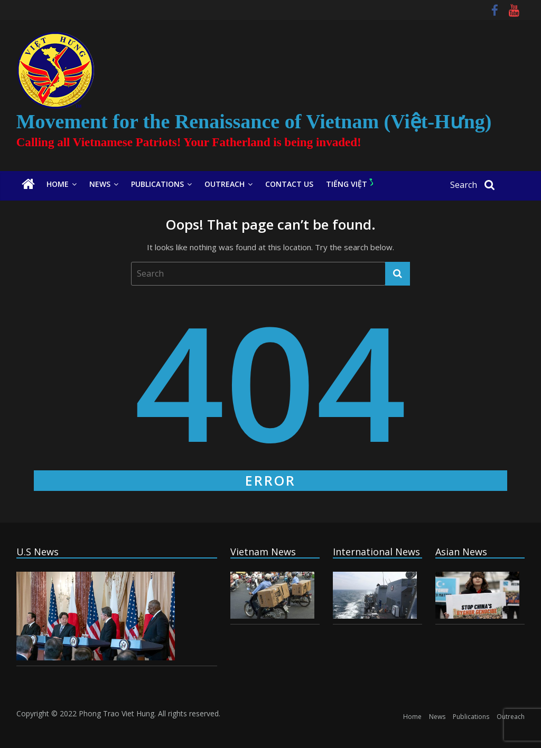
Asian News (461, 551)
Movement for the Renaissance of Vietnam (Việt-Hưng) (254, 121)
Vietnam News (263, 551)
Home (57, 184)
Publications (157, 184)
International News (376, 551)
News (99, 184)
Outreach (224, 184)
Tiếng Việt (349, 183)
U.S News (37, 551)
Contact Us (289, 184)
